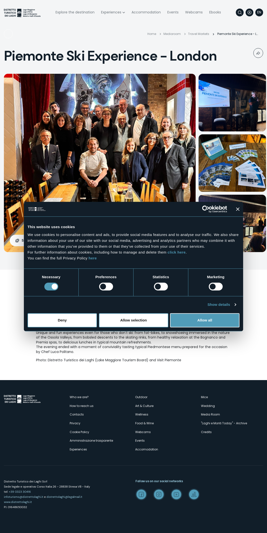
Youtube (176, 494)
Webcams (194, 12)
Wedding (208, 406)
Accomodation (146, 449)
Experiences (111, 12)
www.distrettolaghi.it (18, 502)
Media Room (210, 414)
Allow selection (133, 320)
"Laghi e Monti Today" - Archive (224, 423)
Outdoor (141, 397)
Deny (62, 320)
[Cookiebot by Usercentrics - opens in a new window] (205, 209)
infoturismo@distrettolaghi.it (23, 497)
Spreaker (194, 494)
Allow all (204, 320)
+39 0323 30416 (20, 492)
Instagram (159, 494)
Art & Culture (144, 406)
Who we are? (79, 397)
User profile (249, 12)
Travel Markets (22, 34)
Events (173, 12)
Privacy (75, 423)
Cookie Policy (79, 432)
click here (177, 252)
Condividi (258, 53)
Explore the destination (75, 12)
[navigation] (259, 12)
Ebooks (215, 12)
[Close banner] (237, 209)
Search (240, 12)
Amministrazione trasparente (91, 440)
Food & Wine (144, 423)
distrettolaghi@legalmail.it (64, 497)
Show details (219, 304)
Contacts (77, 414)
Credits (206, 432)
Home (151, 34)
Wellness (141, 414)
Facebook (141, 494)
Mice (204, 397)
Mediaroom (172, 34)
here (93, 258)
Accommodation (146, 12)
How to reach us (82, 406)
